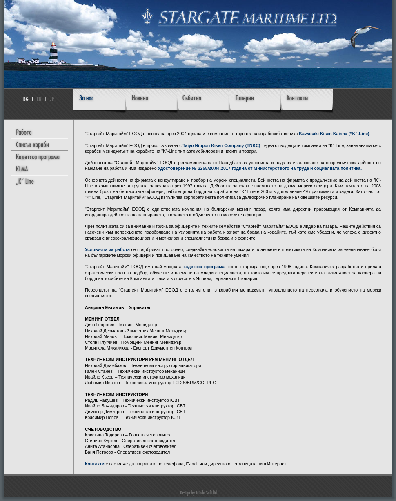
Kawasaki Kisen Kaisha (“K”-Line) (334, 133)
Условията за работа (107, 249)
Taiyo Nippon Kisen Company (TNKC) (221, 145)
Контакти (95, 463)
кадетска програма (204, 266)
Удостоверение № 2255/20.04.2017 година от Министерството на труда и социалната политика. (260, 168)
